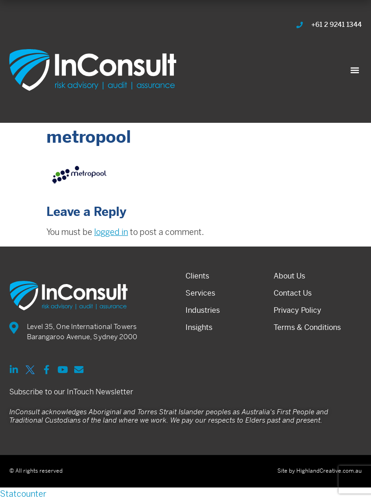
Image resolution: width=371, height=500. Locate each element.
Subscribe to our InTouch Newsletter (71, 392)
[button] (355, 70)
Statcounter (23, 493)
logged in (111, 232)
